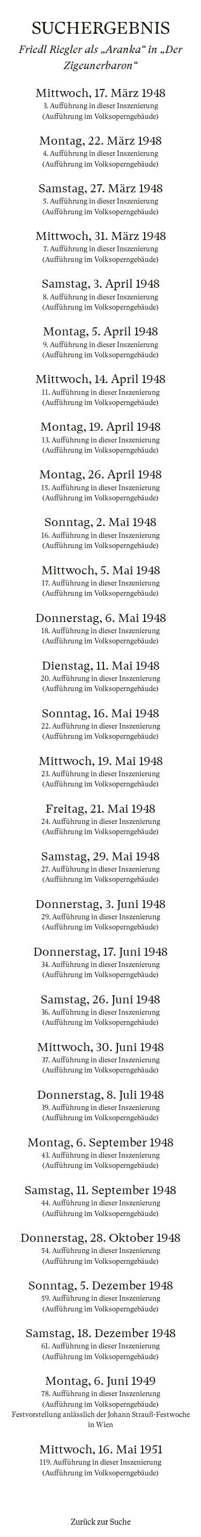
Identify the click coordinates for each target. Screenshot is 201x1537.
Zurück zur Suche (101, 1522)
